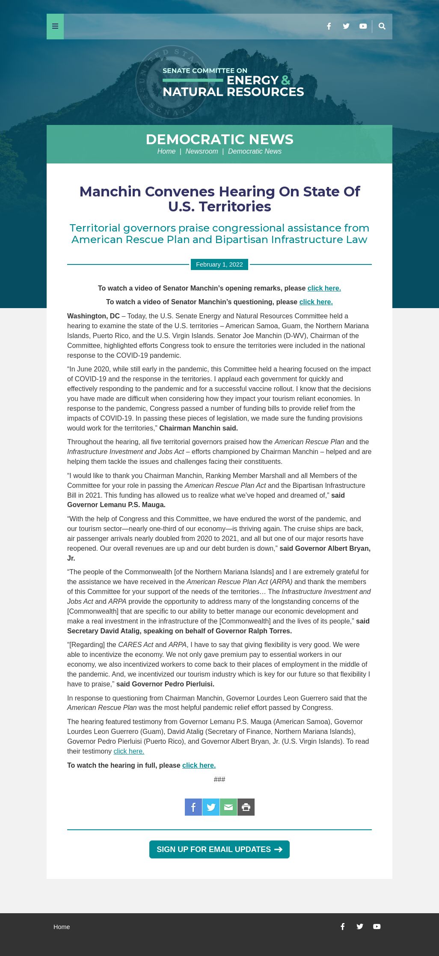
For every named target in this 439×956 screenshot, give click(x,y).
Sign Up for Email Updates (219, 849)
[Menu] (55, 26)
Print (246, 807)
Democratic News (219, 139)
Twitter (211, 807)
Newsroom (201, 151)
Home (166, 151)
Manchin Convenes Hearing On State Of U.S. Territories (219, 199)
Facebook (193, 807)
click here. (324, 288)
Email (228, 807)
